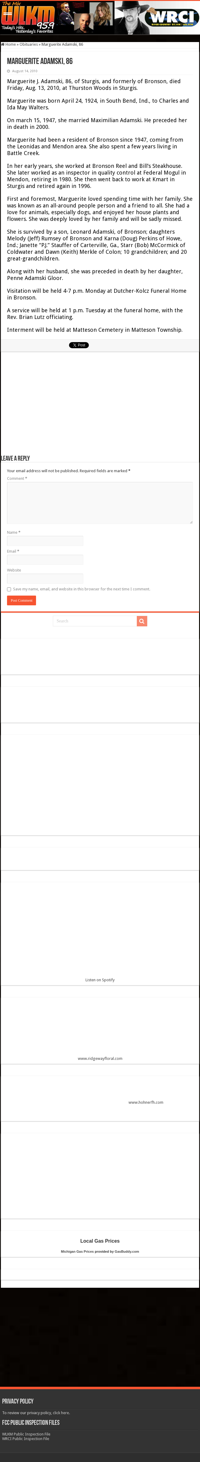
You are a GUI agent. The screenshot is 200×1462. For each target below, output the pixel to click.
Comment (17, 478)
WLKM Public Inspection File (26, 1434)
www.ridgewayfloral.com (100, 1031)
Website (14, 570)
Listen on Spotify (100, 934)
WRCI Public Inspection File (25, 1438)
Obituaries (29, 44)
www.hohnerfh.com (146, 1102)
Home (8, 44)
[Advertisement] (100, 406)
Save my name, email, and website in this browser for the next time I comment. (81, 589)
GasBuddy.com (127, 1251)
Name (13, 532)
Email (13, 551)
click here (61, 1413)
